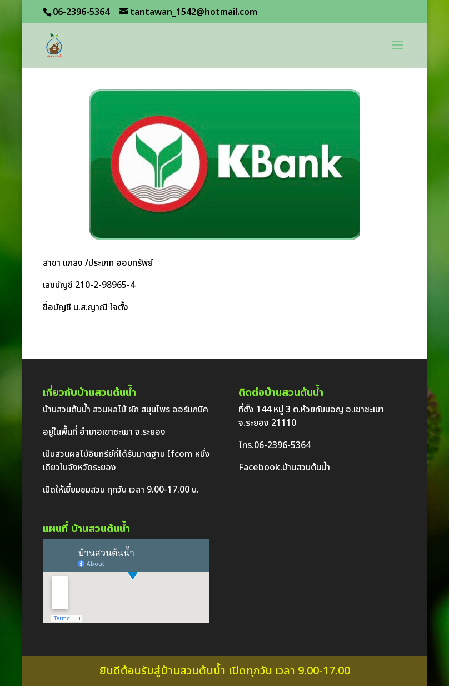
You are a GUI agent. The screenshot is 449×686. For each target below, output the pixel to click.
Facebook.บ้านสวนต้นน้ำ (284, 467)
